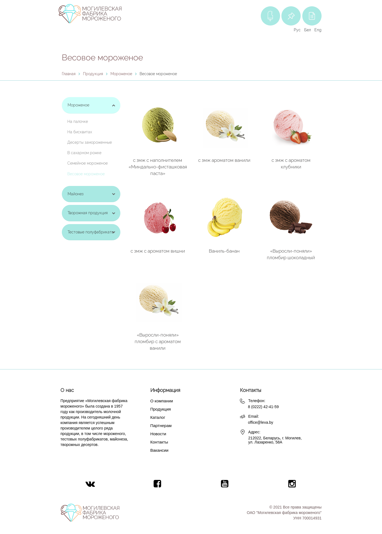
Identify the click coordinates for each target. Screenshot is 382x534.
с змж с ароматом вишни (158, 251)
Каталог (157, 417)
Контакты (159, 442)
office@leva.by (260, 422)
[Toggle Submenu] (113, 105)
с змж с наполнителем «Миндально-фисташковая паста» (158, 166)
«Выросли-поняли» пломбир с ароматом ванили (158, 341)
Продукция (160, 409)
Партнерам (161, 425)
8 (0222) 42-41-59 (263, 407)
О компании (161, 401)
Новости (158, 433)
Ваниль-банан (224, 251)
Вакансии (159, 450)
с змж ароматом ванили (224, 160)
